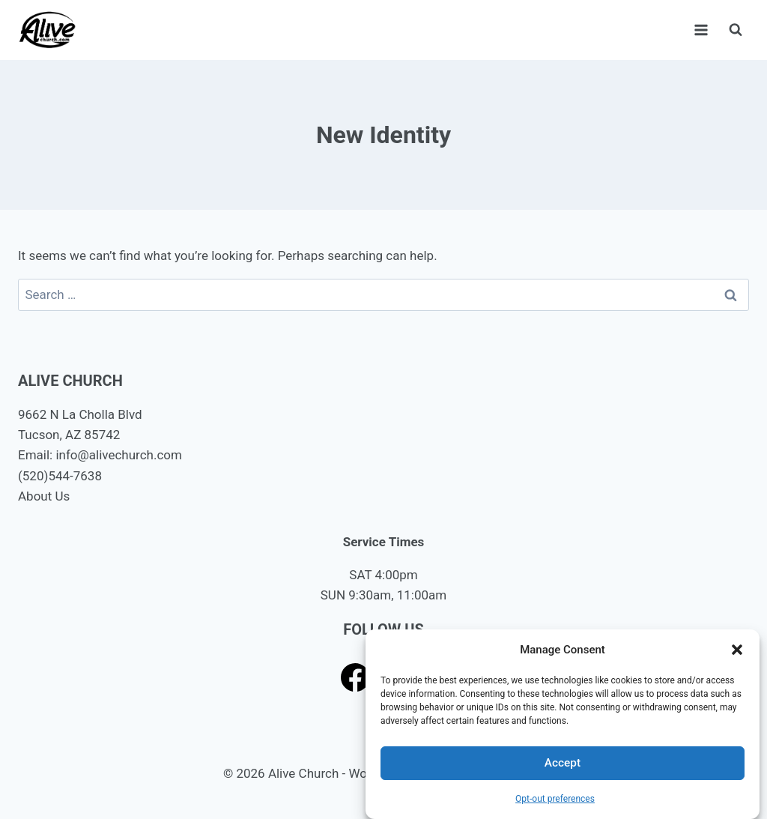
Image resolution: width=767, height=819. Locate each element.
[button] (737, 649)
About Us (44, 496)
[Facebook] (355, 677)
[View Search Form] (735, 29)
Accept (562, 763)
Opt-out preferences (555, 799)
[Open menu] (701, 29)
